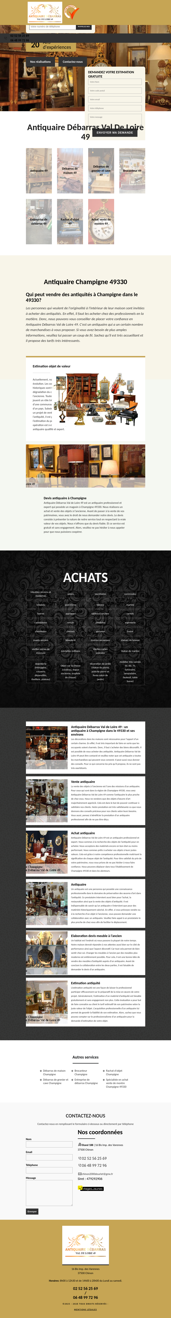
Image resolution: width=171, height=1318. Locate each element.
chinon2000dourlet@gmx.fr (95, 1174)
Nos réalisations (40, 62)
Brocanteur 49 (132, 171)
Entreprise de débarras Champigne (86, 1081)
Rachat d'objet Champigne (114, 1072)
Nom (49, 1142)
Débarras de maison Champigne (54, 1072)
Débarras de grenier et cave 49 (100, 171)
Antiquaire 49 (39, 171)
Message (49, 1191)
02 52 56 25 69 (19, 36)
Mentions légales (85, 1309)
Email (49, 1155)
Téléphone (49, 1168)
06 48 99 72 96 (19, 40)
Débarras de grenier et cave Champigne (55, 1081)
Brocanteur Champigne (81, 1072)
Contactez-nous (73, 62)
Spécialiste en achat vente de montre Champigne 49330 (117, 1083)
